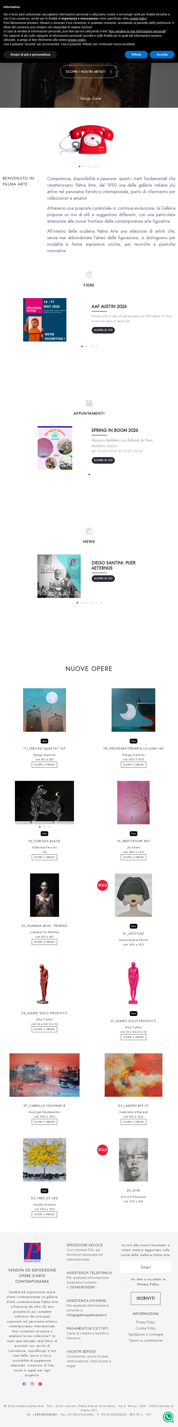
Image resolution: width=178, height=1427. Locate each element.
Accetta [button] (162, 54)
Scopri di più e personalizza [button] (30, 54)
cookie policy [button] (138, 18)
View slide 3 (89, 166)
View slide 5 (98, 166)
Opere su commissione (146, 1340)
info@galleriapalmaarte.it (87, 1315)
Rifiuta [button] (136, 54)
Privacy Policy (148, 1284)
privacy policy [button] (77, 39)
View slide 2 (84, 166)
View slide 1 (79, 166)
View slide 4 (94, 166)
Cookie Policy (146, 1328)
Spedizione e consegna (145, 1334)
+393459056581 (45, 1414)
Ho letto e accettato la (148, 1282)
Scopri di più (103, 330)
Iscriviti (145, 1298)
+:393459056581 (81, 1287)
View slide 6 (101, 602)
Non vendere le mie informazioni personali (137, 31)
